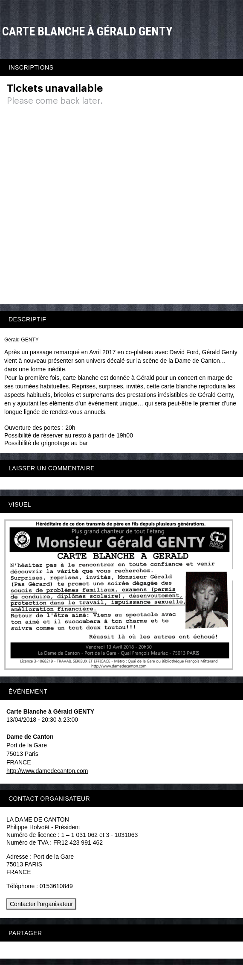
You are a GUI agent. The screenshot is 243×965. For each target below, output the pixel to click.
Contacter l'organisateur (41, 904)
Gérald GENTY (21, 340)
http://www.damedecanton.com (47, 770)
